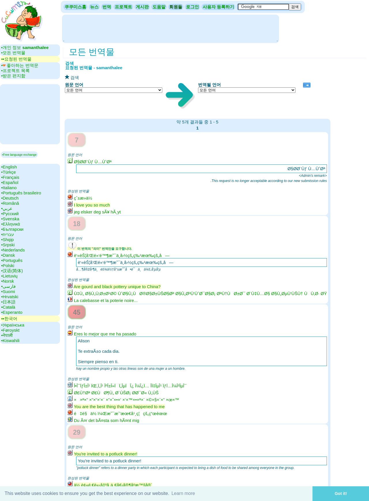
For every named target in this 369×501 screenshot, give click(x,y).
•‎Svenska (10, 218)
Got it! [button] (341, 493)
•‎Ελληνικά (10, 224)
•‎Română (10, 203)
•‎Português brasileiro (21, 192)
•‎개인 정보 (24, 47)
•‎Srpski (8, 244)
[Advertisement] (170, 28)
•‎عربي (6, 208)
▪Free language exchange (19, 154)
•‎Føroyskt (10, 330)
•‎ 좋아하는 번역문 (19, 65)
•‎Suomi (8, 291)
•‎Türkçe (8, 172)
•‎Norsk (7, 281)
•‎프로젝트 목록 (15, 70)
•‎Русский (10, 213)
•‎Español (9, 182)
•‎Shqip (7, 239)
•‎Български (12, 229)
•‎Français (10, 177)
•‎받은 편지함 (13, 75)
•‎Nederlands (13, 249)
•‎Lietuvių (9, 275)
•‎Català (8, 307)
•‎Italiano (9, 187)
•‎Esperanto (11, 312)
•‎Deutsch (9, 198)
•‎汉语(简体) (12, 270)
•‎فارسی (8, 286)
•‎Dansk (8, 255)
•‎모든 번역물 (13, 52)
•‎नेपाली (7, 335)
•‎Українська (12, 324)
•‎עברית (7, 234)
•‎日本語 (8, 301)
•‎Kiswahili (10, 340)
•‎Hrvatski (9, 296)
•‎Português (11, 260)
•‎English (9, 166)
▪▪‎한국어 (9, 318)
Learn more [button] (183, 493)
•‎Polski (7, 265)
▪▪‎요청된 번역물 (16, 59)
